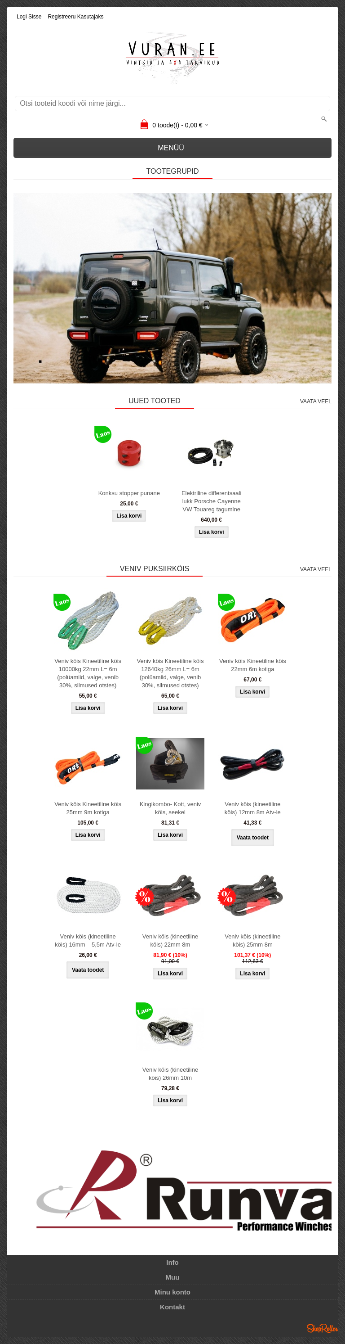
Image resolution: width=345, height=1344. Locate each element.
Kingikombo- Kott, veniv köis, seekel (170, 808)
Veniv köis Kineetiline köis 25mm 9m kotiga (87, 808)
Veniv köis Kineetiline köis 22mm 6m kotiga (252, 665)
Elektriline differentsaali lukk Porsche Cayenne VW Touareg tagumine (211, 501)
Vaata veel (316, 401)
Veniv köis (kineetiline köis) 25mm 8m (252, 940)
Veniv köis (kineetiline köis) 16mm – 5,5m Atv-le (88, 940)
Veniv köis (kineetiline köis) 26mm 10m (170, 1073)
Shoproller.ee (322, 1328)
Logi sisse (29, 17)
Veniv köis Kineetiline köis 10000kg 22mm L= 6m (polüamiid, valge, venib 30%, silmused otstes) (87, 673)
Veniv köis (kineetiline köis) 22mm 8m (170, 940)
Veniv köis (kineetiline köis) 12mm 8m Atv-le (253, 808)
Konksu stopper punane (129, 493)
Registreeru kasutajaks (75, 17)
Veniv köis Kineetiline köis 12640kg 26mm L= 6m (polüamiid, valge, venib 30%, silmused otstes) (170, 673)
